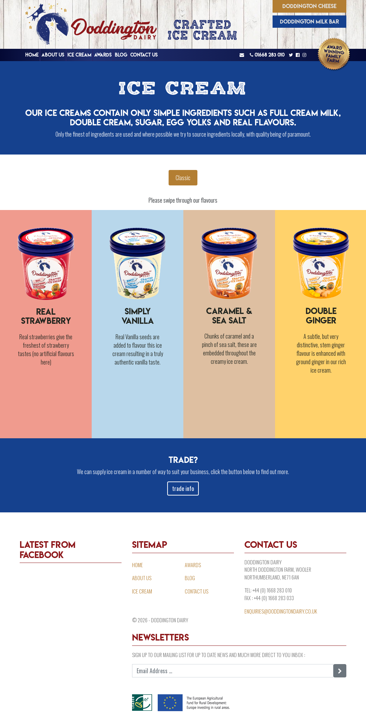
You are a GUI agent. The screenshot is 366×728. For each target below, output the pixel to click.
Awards (103, 55)
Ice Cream (79, 55)
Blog (121, 55)
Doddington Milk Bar (309, 21)
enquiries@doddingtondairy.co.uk (280, 611)
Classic (183, 177)
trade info (183, 488)
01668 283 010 (267, 55)
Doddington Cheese (309, 6)
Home (32, 55)
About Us (52, 55)
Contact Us (144, 55)
